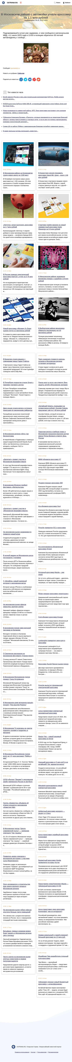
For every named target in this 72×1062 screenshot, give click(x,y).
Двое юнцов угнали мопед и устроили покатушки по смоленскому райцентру (17, 409)
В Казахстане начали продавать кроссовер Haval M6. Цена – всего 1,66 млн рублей (53, 175)
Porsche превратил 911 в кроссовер (52, 528)
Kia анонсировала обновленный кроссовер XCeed (50, 548)
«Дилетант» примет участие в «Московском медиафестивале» (15, 510)
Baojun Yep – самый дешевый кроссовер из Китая (49, 738)
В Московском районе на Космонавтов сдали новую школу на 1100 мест (18, 174)
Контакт (33, 1052)
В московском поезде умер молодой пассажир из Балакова (17, 629)
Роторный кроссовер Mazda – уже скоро (51, 573)
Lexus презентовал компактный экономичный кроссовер (50, 712)
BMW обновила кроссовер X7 (49, 459)
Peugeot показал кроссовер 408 (50, 483)
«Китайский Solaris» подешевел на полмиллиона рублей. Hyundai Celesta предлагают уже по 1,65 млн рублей (53, 408)
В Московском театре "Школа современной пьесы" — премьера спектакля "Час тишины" (16, 831)
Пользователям (41, 1052)
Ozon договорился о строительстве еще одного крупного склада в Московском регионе (16, 886)
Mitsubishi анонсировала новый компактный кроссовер (50, 787)
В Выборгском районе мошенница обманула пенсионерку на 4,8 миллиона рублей (51, 330)
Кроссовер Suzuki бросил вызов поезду (53, 664)
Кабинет (66, 3)
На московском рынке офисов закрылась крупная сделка (14, 606)
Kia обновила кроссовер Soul (49, 506)
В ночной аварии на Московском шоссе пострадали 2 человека (18, 557)
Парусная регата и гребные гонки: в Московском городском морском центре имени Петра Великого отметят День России (53, 435)
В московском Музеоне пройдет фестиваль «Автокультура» (15, 486)
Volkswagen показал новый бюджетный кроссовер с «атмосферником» (53, 983)
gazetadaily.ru (15, 68)
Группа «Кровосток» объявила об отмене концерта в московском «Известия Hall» (16, 805)
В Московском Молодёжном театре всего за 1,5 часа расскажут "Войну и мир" (17, 756)
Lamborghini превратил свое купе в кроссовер (51, 642)
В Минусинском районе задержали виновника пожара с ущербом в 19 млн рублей (53, 279)
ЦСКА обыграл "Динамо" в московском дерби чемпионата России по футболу (18, 781)
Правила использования (22, 1052)
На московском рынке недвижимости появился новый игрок (17, 533)
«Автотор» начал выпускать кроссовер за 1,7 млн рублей (18, 226)
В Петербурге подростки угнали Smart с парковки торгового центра (18, 384)
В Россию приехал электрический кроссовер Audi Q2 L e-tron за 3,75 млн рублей (18, 277)
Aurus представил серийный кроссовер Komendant (53, 836)
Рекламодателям (53, 1052)
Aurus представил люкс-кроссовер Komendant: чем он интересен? (51, 910)
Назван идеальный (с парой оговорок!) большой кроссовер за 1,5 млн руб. (53, 936)
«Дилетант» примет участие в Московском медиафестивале (14, 460)
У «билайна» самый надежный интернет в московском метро (15, 582)
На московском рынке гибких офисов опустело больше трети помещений (17, 911)
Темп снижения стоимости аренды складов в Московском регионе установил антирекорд (51, 361)
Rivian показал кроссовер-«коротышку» (53, 594)
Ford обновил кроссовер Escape (50, 617)
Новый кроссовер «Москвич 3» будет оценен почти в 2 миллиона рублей (17, 330)
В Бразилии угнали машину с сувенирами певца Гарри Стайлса (16, 360)
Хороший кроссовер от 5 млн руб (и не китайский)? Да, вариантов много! (53, 763)
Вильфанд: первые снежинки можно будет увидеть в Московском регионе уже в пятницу (17, 933)
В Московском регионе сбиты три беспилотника (16, 435)
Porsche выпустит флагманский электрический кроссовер (50, 686)
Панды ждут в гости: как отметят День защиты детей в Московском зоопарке (53, 384)
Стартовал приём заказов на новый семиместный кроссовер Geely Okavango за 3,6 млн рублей (52, 227)
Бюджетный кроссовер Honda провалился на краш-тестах (49, 861)
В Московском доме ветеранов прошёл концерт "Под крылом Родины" (18, 704)
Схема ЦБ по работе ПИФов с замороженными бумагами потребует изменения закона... (33, 126)
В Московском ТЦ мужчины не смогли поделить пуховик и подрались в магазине (17, 730)
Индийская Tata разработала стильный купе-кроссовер (53, 957)
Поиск (57, 3)
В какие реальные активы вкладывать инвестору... (20, 131)
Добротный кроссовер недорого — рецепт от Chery (51, 812)
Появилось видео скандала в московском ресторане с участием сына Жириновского (16, 858)
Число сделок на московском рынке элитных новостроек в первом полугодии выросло (16, 959)
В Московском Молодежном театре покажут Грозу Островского (16, 678)
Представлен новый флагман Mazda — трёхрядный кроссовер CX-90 (53, 885)
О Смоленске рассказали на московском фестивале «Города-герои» (18, 655)
